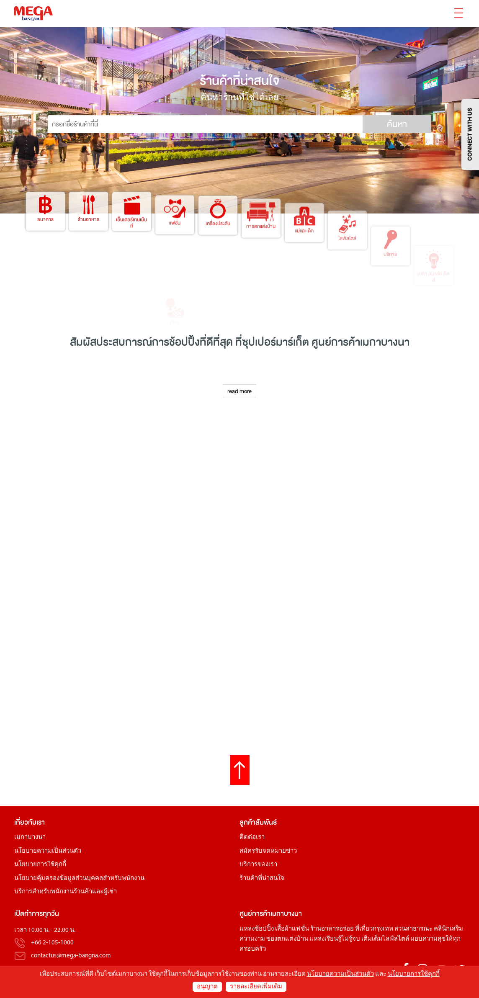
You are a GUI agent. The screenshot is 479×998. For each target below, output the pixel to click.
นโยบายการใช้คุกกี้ (40, 865)
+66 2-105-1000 (52, 943)
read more (239, 391)
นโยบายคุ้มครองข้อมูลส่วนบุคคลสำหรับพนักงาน (79, 878)
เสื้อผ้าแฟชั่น (292, 929)
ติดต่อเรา (252, 837)
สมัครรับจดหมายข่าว (268, 851)
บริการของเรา (258, 865)
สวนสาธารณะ (413, 929)
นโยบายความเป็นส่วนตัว (47, 851)
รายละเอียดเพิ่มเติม (256, 987)
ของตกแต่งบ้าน (287, 939)
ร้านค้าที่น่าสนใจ (262, 878)
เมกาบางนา (30, 837)
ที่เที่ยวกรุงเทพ (374, 929)
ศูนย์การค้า (255, 913)
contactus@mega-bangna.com (71, 956)
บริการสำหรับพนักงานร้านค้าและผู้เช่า (65, 892)
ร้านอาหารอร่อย (332, 929)
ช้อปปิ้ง (184, 342)
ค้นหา (397, 124)
